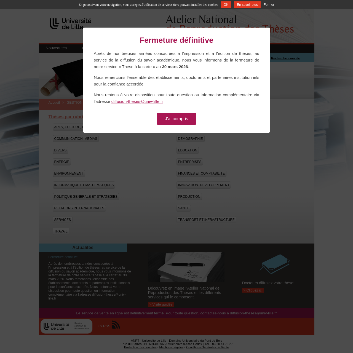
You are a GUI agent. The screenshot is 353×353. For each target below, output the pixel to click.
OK (226, 5)
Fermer (269, 5)
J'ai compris (176, 118)
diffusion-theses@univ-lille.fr (137, 101)
